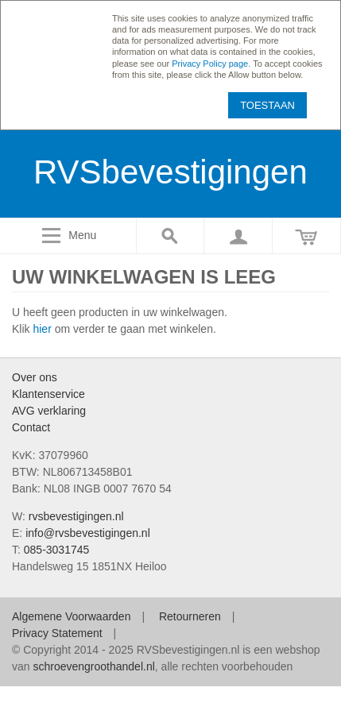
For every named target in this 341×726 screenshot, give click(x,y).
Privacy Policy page (210, 63)
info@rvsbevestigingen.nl (87, 533)
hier (42, 328)
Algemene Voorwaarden (71, 616)
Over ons (34, 377)
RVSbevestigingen (170, 172)
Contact (31, 427)
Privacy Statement (57, 633)
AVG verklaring (49, 410)
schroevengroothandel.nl (93, 666)
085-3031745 (57, 549)
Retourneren (190, 616)
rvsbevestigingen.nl (76, 516)
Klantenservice (48, 394)
